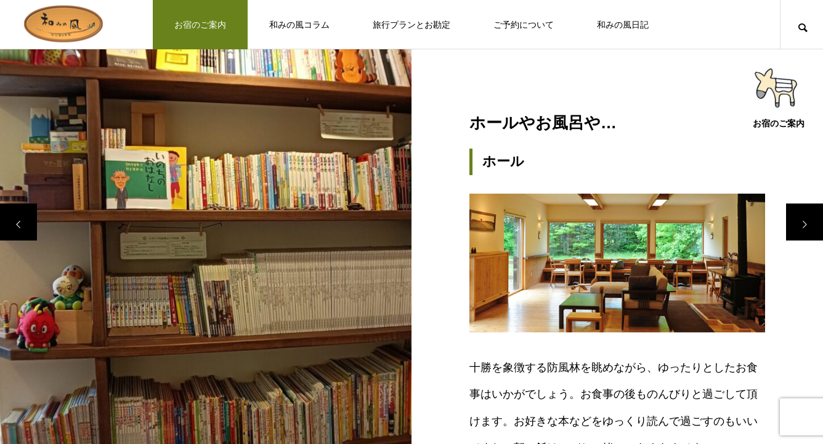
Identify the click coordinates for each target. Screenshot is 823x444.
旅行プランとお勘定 (411, 25)
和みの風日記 (623, 25)
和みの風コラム (299, 25)
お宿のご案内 (200, 25)
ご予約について (523, 25)
